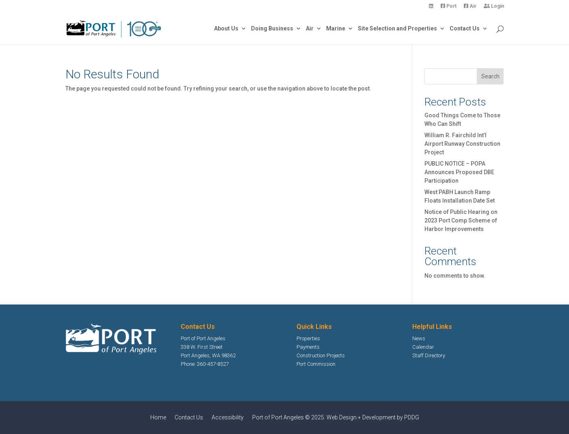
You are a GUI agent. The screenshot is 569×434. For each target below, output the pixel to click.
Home (158, 417)
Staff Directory (428, 355)
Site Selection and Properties (397, 29)
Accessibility (228, 417)
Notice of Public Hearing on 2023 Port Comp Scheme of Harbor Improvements (461, 220)
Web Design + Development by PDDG (373, 417)
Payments (308, 347)
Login (494, 6)
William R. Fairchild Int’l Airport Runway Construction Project (462, 143)
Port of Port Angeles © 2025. (289, 417)
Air (470, 6)
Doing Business (272, 29)
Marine (335, 29)
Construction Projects (320, 355)
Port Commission (315, 364)
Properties (308, 338)
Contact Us (465, 29)
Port (448, 6)
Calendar (423, 347)
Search (490, 76)
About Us (226, 29)
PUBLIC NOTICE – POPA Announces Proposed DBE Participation (459, 172)
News (418, 338)
